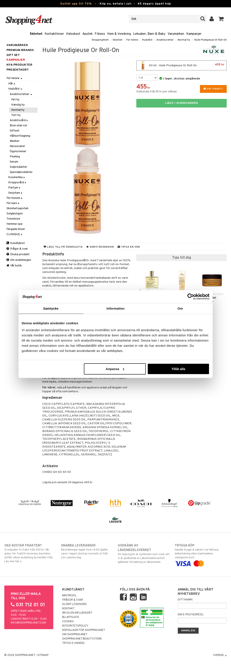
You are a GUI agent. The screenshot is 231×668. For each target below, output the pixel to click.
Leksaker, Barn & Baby (149, 34)
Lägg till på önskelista (63, 247)
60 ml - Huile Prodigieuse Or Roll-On (181, 65)
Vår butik (14, 266)
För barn (13, 203)
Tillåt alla (178, 368)
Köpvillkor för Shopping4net (83, 630)
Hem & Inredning (119, 34)
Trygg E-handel (73, 643)
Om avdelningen (18, 260)
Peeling (15, 156)
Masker (14, 141)
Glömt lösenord (74, 604)
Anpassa (115, 368)
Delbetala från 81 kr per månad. (156, 91)
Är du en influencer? (77, 613)
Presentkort (17, 70)
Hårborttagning (20, 136)
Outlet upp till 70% (76, 4)
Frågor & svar (17, 249)
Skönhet (36, 34)
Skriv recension (100, 247)
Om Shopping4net (74, 634)
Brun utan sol (18, 125)
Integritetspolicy (75, 626)
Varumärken (176, 34)
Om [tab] (180, 308)
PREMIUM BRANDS (20, 50)
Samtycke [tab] (50, 308)
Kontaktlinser (54, 34)
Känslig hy (18, 105)
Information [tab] (116, 308)
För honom (14, 198)
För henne (132, 40)
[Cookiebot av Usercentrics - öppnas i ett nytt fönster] (190, 296)
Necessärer (17, 146)
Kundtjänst (15, 243)
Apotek (87, 34)
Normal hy (184, 40)
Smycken (15, 193)
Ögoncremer (18, 151)
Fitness (100, 34)
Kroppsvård (17, 182)
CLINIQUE (14, 234)
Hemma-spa (14, 224)
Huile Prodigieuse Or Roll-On (210, 40)
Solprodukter (18, 167)
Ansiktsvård (19, 120)
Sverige (220, 655)
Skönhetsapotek (17, 208)
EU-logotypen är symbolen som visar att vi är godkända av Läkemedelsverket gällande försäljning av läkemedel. (144, 553)
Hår (12, 83)
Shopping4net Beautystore (82, 639)
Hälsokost (73, 34)
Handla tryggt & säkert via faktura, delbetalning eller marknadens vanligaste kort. (201, 554)
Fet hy (15, 99)
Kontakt (68, 608)
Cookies (68, 621)
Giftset (14, 131)
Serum (14, 162)
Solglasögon (14, 213)
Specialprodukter (21, 172)
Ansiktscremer (165, 40)
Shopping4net (100, 40)
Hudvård (147, 40)
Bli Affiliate (70, 617)
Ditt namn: (185, 600)
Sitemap (43, 655)
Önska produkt (18, 254)
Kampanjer (193, 34)
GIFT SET (13, 55)
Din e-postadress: (191, 614)
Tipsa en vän (129, 247)
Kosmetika (16, 177)
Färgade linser (15, 229)
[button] (221, 19)
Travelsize (13, 219)
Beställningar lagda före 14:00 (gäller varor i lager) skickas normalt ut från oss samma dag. (87, 551)
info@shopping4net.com (28, 623)
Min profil (69, 595)
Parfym (14, 188)
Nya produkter (19, 65)
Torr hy (15, 115)
